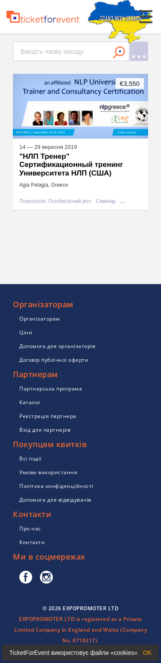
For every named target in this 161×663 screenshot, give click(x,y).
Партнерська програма (50, 388)
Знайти (119, 52)
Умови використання (48, 472)
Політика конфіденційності (56, 486)
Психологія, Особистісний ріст (55, 201)
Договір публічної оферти (53, 359)
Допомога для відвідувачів (55, 499)
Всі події (30, 458)
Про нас (30, 528)
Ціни (25, 332)
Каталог (30, 402)
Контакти (32, 542)
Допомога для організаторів (57, 346)
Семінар (105, 201)
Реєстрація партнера (47, 416)
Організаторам (39, 318)
